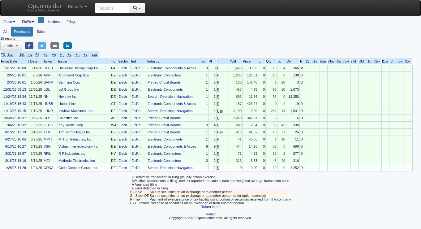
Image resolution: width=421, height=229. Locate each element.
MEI (47, 160)
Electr (122, 68)
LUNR (48, 111)
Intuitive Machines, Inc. (75, 111)
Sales (41, 31)
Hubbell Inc (66, 104)
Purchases (22, 31)
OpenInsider (45, 7)
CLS (47, 118)
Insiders (54, 22)
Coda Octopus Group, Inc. (78, 168)
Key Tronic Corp (70, 125)
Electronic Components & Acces (172, 68)
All (5, 31)
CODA (49, 168)
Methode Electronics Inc (76, 160)
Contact (211, 214)
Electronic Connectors (164, 75)
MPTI (48, 139)
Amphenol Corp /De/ (73, 75)
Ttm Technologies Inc (74, 132)
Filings (71, 22)
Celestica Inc (68, 118)
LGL (47, 89)
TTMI (48, 132)
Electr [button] (9, 22)
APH (47, 75)
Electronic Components (165, 89)
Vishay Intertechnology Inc (78, 146)
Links (11, 45)
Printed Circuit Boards (164, 82)
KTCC (48, 125)
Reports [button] (77, 6)
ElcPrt (135, 68)
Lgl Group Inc (68, 89)
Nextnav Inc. (67, 96)
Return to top (211, 207)
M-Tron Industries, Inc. (75, 139)
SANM (49, 82)
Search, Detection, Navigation (170, 96)
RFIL (47, 153)
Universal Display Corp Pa (78, 68)
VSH (47, 146)
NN (46, 96)
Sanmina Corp (69, 82)
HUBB (48, 104)
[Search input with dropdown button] (112, 8)
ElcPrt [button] (28, 22)
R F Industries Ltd (71, 153)
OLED (48, 68)
